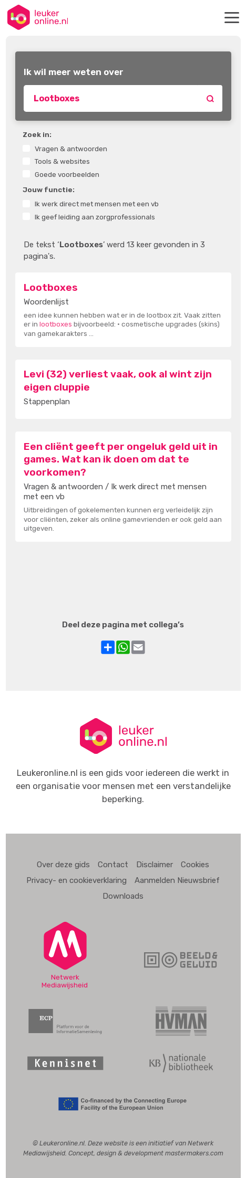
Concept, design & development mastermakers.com (145, 1153)
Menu (233, 17)
